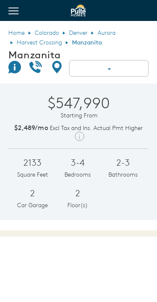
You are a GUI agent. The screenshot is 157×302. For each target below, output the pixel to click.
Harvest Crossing (39, 42)
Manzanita (34, 54)
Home (16, 32)
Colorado (47, 32)
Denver (78, 32)
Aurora (107, 32)
